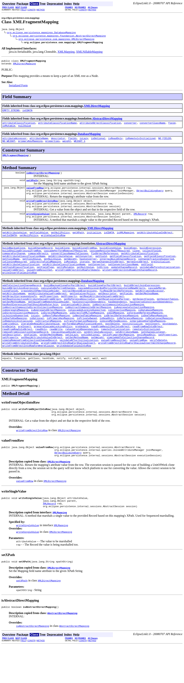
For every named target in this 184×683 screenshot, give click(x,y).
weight (66, 145)
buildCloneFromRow (84, 260)
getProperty (69, 316)
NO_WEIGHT (8, 145)
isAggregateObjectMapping (48, 332)
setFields (30, 362)
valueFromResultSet (39, 286)
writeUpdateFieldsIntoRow (74, 375)
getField (101, 269)
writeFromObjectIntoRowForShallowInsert (68, 372)
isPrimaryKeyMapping (60, 342)
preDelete (8, 352)
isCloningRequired (14, 276)
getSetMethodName (13, 322)
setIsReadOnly (146, 362)
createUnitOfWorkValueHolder (40, 309)
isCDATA (27, 112)
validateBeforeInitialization (160, 283)
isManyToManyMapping (55, 339)
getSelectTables (167, 319)
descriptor (58, 142)
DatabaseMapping (89, 137)
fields (72, 142)
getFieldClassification (125, 269)
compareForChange (13, 266)
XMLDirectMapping (24, 65)
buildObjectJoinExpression (142, 302)
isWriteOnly (10, 348)
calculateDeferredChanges (58, 306)
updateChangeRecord (124, 283)
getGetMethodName (146, 312)
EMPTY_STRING (11, 112)
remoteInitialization (115, 355)
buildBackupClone (13, 260)
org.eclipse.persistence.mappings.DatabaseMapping (41, 33)
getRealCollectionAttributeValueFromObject (31, 319)
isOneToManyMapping (154, 339)
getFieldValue (39, 243)
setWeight (97, 365)
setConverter (96, 279)
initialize (94, 243)
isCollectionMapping (121, 332)
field (171, 125)
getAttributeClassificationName (23, 269)
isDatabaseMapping (150, 332)
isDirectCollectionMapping (20, 335)
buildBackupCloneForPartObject (64, 302)
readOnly (41, 355)
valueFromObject (13, 286)
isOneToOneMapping (14, 342)
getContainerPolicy (82, 312)
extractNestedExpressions (79, 309)
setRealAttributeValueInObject (41, 365)
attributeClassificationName (57, 125)
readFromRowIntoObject (148, 352)
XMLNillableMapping (89, 52)
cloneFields (10, 309)
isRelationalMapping (158, 342)
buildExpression (150, 260)
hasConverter (88, 273)
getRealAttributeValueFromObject (102, 316)
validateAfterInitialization (79, 368)
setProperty (10, 365)
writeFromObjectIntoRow (42, 209)
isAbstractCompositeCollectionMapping (118, 325)
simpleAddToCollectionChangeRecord (130, 365)
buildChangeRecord (40, 260)
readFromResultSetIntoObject (110, 352)
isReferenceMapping (129, 342)
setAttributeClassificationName (63, 279)
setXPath (32, 186)
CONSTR (31, 10)
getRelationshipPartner (114, 319)
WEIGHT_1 (79, 145)
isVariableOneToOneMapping (147, 345)
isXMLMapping (125, 243)
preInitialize (160, 276)
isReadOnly (115, 142)
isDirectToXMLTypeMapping (87, 335)
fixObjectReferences (104, 266)
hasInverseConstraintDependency (151, 322)
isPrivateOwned (87, 342)
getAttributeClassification (139, 266)
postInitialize (132, 348)
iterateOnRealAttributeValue (40, 348)
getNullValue (52, 273)
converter (130, 125)
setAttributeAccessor (98, 358)
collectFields (151, 263)
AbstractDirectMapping (107, 120)
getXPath (78, 243)
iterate (85, 276)
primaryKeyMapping (30, 145)
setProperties (167, 362)
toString (102, 283)
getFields (126, 312)
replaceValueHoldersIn (66, 358)
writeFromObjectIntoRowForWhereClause (28, 375)
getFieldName (11, 273)
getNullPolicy (60, 243)
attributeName (39, 142)
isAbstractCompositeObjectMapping (88, 329)
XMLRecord (139, 223)
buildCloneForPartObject (104, 302)
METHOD (41, 10)
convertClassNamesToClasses (69, 266)
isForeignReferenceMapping (145, 335)
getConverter (84, 269)
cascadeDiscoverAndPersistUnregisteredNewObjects (111, 306)
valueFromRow (34, 194)
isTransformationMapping (80, 345)
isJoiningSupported (15, 339)
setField (146, 279)
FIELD (23, 10)
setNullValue (85, 283)
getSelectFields (143, 319)
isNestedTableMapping (86, 339)
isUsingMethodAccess (113, 345)
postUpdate (170, 348)
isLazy (84, 142)
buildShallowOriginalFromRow (21, 263)
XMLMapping (66, 52)
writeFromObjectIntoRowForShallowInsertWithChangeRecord (136, 372)
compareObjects (38, 266)
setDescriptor (11, 362)
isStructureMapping (48, 345)
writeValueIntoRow (53, 246)
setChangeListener (153, 358)
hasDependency (117, 322)
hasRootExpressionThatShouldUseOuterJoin (30, 325)
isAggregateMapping (15, 332)
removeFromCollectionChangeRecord (25, 358)
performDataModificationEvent (82, 348)
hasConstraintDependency (88, 322)
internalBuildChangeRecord (117, 273)
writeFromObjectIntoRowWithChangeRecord (129, 286)
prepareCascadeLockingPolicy (53, 352)
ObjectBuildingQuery (149, 197)
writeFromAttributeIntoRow (20, 372)
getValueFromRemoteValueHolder (48, 322)
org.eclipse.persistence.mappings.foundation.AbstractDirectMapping (59, 36)
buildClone (62, 260)
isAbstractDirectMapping (42, 178)
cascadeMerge (156, 306)
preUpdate (81, 352)
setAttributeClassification (21, 279)
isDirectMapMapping (54, 335)
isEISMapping (115, 335)
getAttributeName (13, 312)
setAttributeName (126, 358)
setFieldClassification (18, 283)
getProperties (49, 316)
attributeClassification (18, 125)
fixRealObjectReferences (116, 309)
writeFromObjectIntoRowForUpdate (77, 286)
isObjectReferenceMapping (121, 339)
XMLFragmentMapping (15, 160)
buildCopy (130, 260)
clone (136, 263)
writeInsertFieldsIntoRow (19, 289)
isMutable (8, 128)
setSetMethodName (76, 365)
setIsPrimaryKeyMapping (118, 362)
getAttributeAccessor (149, 309)
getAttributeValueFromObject (47, 312)
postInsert (152, 348)
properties (52, 145)
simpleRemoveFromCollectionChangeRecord (29, 368)
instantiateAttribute (75, 325)
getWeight (70, 273)
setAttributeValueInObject (154, 243)
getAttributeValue (14, 243)
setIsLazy (71, 362)
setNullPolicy (29, 246)
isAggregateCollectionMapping (134, 329)
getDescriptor (107, 312)
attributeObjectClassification (100, 125)
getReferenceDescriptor (79, 319)
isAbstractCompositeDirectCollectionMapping (32, 329)
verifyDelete (158, 368)
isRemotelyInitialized (140, 142)
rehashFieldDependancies (81, 355)
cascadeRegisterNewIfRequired (110, 263)
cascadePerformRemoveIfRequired (65, 263)
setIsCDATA (9, 246)
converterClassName (152, 125)
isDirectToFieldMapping (45, 276)
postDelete (112, 348)
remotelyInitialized (146, 355)
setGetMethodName (51, 362)
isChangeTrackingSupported (156, 273)
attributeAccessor (14, 142)
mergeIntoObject (137, 276)
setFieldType (45, 283)
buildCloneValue (110, 260)
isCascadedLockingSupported (86, 332)
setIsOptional (90, 362)
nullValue (24, 128)
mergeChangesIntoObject (108, 276)
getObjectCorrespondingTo (19, 316)
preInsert (24, 352)
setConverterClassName (123, 279)
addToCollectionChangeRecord (21, 302)
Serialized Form (18, 87)
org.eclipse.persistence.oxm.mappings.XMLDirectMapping (56, 39)
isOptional (98, 142)
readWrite (55, 355)
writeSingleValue (37, 223)
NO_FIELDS (164, 142)
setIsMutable (65, 283)
